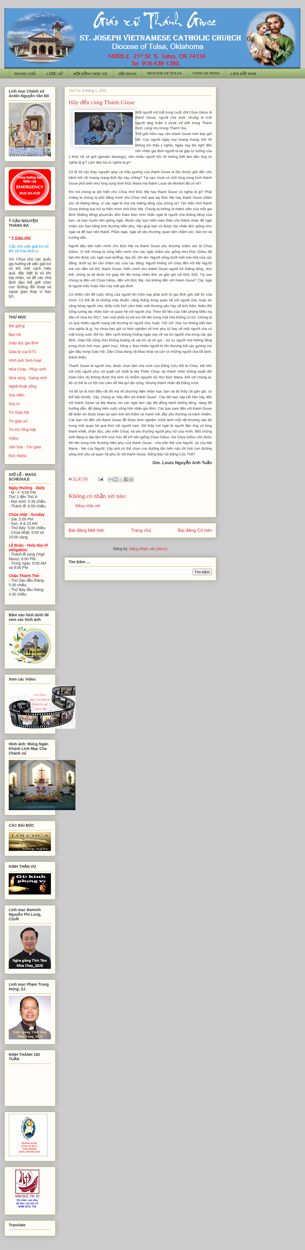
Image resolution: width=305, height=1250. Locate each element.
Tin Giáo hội (19, 412)
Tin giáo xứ (18, 421)
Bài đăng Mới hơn (86, 530)
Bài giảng (17, 326)
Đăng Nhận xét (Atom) (148, 549)
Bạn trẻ (15, 334)
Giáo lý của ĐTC (22, 352)
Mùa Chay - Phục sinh (27, 369)
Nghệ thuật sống (22, 386)
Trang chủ (141, 530)
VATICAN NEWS (206, 73)
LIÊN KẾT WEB (243, 74)
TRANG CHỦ (25, 74)
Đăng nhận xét (87, 506)
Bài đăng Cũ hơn (195, 530)
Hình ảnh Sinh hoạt (25, 360)
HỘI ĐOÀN (127, 74)
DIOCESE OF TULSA (164, 73)
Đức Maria (17, 456)
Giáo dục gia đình (23, 343)
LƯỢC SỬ (55, 74)
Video (14, 438)
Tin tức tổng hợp (22, 429)
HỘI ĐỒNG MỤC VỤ (91, 74)
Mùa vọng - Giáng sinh (28, 378)
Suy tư (14, 404)
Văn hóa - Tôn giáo (25, 447)
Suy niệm (17, 395)
